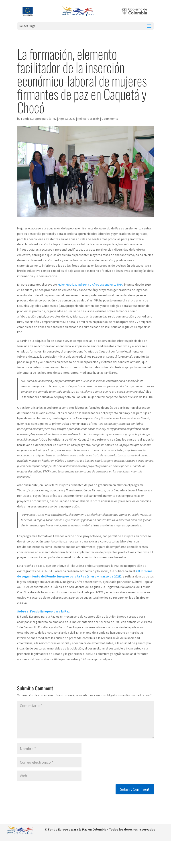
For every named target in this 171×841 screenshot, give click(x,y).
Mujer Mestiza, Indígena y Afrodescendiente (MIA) (91, 284)
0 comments (110, 119)
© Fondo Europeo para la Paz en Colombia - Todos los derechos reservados (100, 829)
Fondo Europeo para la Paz (39, 119)
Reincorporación (88, 119)
